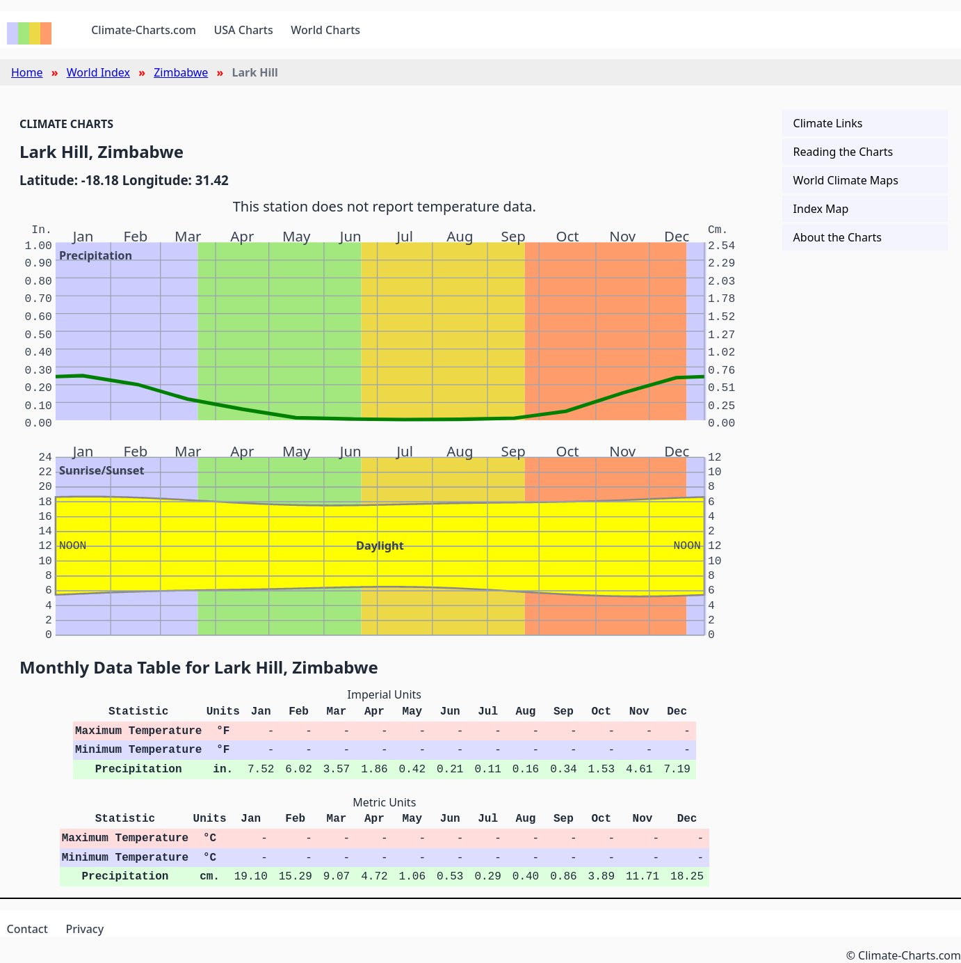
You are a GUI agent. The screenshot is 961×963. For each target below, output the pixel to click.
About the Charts (837, 237)
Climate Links (828, 123)
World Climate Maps (845, 180)
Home (27, 72)
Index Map (821, 208)
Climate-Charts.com (143, 30)
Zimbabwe (181, 72)
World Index (98, 72)
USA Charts (243, 30)
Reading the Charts (843, 151)
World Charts (325, 30)
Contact (27, 929)
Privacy (84, 929)
